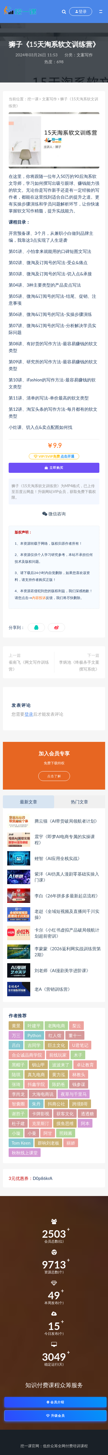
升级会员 (55, 1415)
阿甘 (47, 1133)
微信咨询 (54, 513)
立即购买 (54, 467)
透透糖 (87, 1113)
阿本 (85, 1123)
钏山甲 (38, 1064)
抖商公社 (56, 1103)
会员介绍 (56, 1402)
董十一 (75, 1035)
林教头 (78, 1074)
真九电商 (36, 1074)
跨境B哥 (80, 1103)
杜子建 (18, 1123)
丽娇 (71, 1142)
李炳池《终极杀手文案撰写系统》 (79, 665)
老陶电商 (56, 1025)
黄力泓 (58, 1074)
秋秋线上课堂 (25, 1152)
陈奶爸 (58, 1084)
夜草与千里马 (74, 1094)
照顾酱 (65, 1133)
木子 (78, 1054)
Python (34, 1035)
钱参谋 (78, 1084)
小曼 (32, 1133)
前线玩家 (58, 1054)
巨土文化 (56, 1045)
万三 (16, 1035)
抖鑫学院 (36, 1084)
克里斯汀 (40, 1123)
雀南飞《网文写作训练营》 (29, 665)
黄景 (16, 1025)
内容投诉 (39, 598)
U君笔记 (80, 1045)
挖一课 (33, 99)
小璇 (16, 1133)
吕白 (16, 1045)
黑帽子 (18, 1064)
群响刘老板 (48, 1142)
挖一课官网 (29, 1446)
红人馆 (54, 1035)
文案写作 (85, 54)
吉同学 (34, 1045)
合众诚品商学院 (27, 1054)
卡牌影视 (40, 1113)
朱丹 (36, 1103)
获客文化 (65, 1113)
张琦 (16, 1084)
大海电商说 (43, 1094)
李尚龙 (18, 1094)
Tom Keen (21, 1142)
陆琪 (16, 1074)
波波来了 (60, 1064)
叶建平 (34, 1025)
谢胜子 (18, 1113)
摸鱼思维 (65, 1123)
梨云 (76, 1025)
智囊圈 (18, 1103)
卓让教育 (85, 1064)
